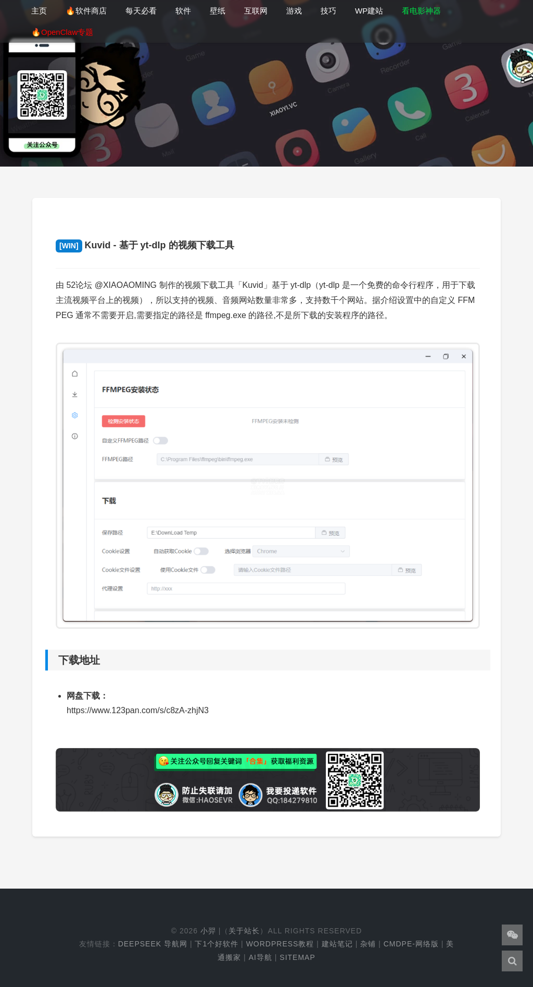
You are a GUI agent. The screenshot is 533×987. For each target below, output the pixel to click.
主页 (39, 10)
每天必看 (141, 10)
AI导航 (260, 957)
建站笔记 (337, 944)
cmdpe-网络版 (411, 944)
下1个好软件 (216, 944)
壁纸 (217, 10)
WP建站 (369, 10)
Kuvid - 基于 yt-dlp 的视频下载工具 (145, 245)
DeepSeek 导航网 (152, 944)
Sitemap (297, 957)
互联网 (256, 10)
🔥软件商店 (86, 10)
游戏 (294, 10)
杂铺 (368, 944)
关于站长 (244, 931)
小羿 (208, 931)
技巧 (328, 10)
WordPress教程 (280, 944)
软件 (183, 10)
